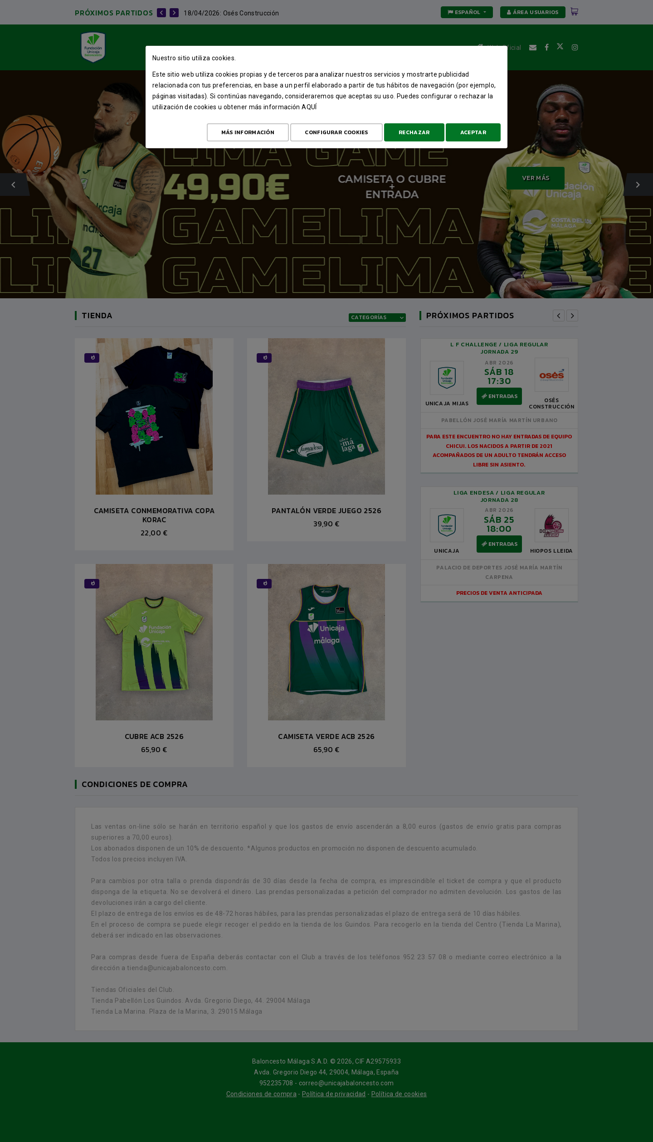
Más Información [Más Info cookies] (248, 132)
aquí (309, 107)
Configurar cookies (336, 132)
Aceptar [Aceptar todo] (473, 132)
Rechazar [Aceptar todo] (414, 132)
